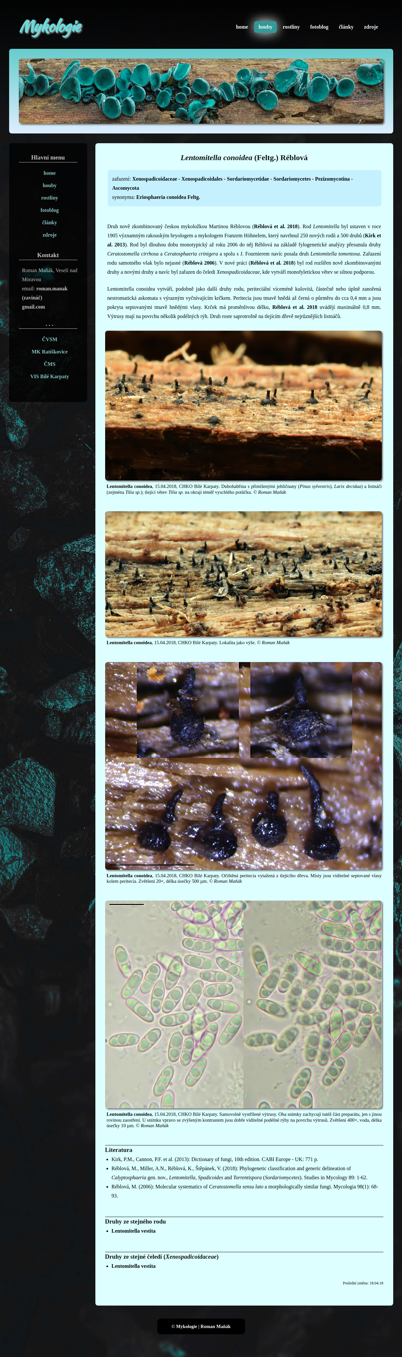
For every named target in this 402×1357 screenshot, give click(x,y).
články (346, 27)
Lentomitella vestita (134, 1231)
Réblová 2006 (199, 263)
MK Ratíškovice (50, 351)
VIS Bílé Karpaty (49, 376)
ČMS (50, 364)
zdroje (371, 27)
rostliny (291, 27)
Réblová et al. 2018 (276, 226)
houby (265, 27)
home (242, 27)
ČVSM (49, 339)
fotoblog (319, 27)
